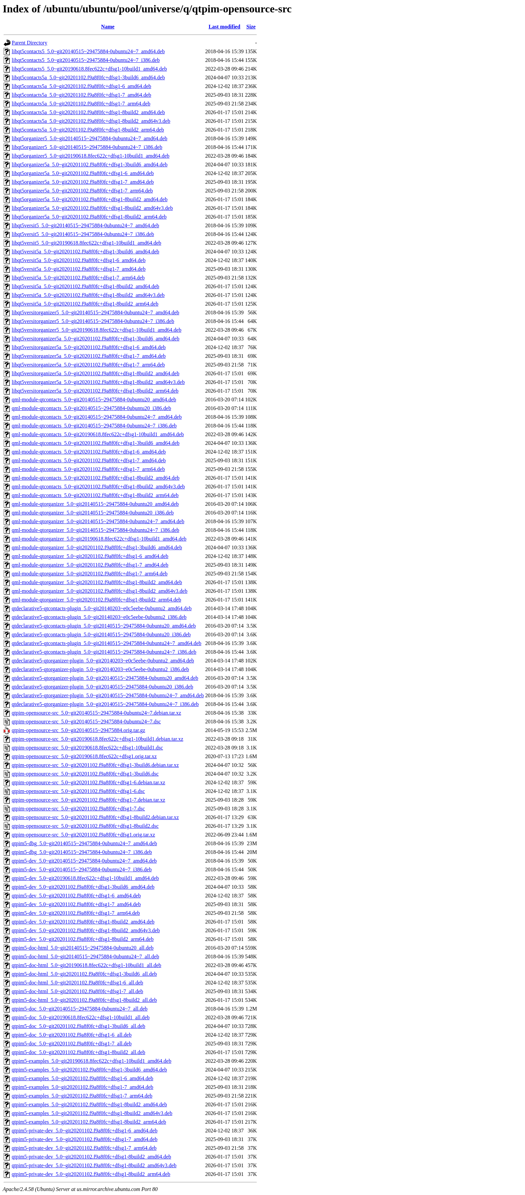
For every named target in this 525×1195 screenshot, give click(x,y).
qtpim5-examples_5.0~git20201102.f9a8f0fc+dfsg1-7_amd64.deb (82, 1087)
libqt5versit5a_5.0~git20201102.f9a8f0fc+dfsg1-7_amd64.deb (79, 269)
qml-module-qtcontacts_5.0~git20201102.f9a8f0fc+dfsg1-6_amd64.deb (89, 452)
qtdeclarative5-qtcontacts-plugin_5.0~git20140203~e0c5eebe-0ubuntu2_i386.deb (99, 617)
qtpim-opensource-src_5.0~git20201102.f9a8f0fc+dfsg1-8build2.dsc (85, 826)
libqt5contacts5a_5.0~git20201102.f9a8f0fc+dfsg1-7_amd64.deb (81, 95)
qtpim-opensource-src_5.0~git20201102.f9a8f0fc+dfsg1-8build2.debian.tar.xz (95, 817)
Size (251, 26)
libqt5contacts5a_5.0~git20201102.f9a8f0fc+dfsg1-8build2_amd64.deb (88, 112)
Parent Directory (29, 43)
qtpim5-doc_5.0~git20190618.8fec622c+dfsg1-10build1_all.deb (81, 1017)
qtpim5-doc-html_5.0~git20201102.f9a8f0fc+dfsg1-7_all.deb (77, 991)
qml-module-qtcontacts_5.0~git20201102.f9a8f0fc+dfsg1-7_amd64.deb (89, 460)
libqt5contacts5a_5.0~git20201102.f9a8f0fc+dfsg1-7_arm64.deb (81, 103)
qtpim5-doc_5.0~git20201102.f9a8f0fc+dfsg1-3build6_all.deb (78, 1026)
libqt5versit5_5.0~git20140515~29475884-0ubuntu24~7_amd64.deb (85, 225)
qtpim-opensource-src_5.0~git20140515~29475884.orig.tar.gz (78, 730)
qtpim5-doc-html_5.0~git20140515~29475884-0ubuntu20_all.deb (83, 948)
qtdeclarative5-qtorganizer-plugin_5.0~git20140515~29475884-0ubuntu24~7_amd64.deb (108, 695)
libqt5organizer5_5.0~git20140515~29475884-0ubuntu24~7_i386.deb (87, 147)
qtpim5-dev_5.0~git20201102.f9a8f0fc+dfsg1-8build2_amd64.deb (83, 922)
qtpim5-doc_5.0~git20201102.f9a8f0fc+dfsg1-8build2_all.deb (78, 1052)
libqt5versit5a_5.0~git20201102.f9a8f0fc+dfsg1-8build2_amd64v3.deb (88, 295)
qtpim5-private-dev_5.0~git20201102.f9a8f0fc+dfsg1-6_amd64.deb (84, 1130)
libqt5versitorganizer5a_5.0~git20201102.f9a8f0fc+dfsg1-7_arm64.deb (88, 365)
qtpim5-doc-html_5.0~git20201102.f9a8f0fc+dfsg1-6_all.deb (77, 982)
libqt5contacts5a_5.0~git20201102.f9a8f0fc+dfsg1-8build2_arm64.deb (88, 130)
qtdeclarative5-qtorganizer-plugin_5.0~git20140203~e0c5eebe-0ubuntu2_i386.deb (100, 669)
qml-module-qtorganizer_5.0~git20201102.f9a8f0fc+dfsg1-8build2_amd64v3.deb (100, 591)
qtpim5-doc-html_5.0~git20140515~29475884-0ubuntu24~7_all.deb (85, 956)
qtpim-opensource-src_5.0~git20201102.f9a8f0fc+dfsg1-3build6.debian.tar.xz (95, 765)
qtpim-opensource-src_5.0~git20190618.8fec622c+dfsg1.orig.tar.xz (84, 756)
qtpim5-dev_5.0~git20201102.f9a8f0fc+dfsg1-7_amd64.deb (76, 904)
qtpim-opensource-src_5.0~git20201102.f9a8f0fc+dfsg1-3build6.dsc (85, 774)
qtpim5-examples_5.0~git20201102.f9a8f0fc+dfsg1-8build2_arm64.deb (89, 1122)
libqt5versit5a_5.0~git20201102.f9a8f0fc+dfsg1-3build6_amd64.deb (85, 251)
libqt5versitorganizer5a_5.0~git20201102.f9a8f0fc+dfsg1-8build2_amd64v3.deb (98, 382)
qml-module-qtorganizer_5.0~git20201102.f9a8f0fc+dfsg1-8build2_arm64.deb (96, 600)
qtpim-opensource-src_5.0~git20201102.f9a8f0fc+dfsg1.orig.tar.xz (83, 835)
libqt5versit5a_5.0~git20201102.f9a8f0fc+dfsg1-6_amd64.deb (79, 260)
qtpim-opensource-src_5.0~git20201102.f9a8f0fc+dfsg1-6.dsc (78, 791)
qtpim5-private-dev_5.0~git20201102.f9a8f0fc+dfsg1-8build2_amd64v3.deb (94, 1165)
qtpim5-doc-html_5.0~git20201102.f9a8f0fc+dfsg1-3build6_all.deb (84, 974)
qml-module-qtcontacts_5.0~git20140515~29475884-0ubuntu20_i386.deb (91, 408)
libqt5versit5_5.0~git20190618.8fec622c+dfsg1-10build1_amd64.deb (86, 243)
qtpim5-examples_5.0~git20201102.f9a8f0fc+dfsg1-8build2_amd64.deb (89, 1104)
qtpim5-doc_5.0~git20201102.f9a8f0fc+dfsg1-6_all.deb (72, 1035)
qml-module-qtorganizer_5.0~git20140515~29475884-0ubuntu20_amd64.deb (95, 504)
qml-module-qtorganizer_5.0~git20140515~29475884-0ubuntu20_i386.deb (93, 512)
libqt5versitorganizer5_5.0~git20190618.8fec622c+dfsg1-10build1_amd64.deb (96, 330)
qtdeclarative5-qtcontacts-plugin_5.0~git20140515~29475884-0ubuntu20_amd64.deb (104, 626)
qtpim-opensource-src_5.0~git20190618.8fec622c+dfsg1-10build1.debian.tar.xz (97, 739)
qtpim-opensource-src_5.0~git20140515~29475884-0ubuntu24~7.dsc (86, 721)
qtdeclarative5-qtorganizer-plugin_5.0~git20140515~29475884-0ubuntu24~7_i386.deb (105, 704)
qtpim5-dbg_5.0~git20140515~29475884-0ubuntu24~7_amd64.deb (84, 843)
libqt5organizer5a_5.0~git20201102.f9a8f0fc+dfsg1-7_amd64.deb (83, 182)
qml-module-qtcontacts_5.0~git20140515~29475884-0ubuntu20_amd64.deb (94, 399)
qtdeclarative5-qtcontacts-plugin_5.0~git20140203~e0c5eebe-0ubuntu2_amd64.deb (102, 608)
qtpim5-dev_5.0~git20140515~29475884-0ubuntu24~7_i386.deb (82, 869)
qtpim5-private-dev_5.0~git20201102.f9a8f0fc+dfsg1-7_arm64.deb (84, 1148)
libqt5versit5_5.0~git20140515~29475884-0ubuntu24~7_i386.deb (83, 234)
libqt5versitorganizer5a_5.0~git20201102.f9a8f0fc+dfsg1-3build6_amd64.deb (95, 338)
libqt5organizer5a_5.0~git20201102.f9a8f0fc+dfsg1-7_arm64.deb (82, 190)
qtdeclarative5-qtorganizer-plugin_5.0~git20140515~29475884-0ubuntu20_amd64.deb (105, 678)
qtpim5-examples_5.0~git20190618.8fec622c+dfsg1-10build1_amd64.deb (91, 1061)
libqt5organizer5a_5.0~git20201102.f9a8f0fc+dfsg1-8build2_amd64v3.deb (92, 208)
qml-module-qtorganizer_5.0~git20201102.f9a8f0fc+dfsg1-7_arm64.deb (89, 573)
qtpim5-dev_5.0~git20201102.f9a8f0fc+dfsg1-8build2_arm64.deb (83, 939)
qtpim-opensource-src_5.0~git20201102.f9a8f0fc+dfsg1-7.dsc (78, 808)
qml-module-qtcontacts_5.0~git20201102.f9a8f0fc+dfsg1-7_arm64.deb (88, 469)
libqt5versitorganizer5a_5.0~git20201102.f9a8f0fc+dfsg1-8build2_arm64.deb (95, 391)
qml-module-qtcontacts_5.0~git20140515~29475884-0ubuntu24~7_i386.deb (94, 425)
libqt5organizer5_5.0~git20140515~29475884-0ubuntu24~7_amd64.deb (89, 138)
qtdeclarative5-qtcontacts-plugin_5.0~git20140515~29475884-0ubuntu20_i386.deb (101, 634)
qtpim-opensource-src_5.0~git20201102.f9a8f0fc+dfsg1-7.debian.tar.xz (88, 800)
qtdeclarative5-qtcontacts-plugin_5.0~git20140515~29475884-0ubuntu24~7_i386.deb (104, 652)
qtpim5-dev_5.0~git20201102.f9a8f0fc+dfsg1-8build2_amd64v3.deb (86, 930)
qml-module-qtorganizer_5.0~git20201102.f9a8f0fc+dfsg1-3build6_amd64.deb (97, 547)
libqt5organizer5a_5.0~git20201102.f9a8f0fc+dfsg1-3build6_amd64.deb (89, 164)
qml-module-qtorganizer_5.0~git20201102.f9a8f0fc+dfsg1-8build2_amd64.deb (97, 582)
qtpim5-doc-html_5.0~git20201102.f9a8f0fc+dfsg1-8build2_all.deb (84, 1000)
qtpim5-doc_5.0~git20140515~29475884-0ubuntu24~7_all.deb (80, 1009)
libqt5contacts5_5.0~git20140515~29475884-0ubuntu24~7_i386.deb (86, 60)
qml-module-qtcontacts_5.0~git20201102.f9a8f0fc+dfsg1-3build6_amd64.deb (95, 443)
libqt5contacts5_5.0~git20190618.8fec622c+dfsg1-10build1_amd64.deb (89, 69)
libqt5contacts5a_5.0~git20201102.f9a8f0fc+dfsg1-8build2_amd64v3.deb (91, 121)
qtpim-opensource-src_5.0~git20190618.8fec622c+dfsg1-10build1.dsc (87, 747)
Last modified (224, 26)
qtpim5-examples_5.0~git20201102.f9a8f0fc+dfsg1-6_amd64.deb (82, 1078)
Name (108, 26)
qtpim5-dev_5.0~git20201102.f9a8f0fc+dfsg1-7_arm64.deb (76, 913)
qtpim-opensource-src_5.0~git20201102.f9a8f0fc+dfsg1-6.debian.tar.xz (88, 782)
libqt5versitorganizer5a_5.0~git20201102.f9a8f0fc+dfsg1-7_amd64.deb (89, 356)
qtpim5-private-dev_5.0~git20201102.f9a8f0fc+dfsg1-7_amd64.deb (84, 1139)
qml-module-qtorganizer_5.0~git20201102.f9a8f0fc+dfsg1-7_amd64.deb (90, 565)
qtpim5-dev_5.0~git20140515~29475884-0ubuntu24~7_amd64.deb (84, 861)
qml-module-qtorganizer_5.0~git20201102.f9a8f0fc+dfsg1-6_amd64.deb (90, 556)
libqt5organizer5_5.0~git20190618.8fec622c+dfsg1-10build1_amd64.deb (90, 156)
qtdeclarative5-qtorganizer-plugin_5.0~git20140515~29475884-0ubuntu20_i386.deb (102, 687)
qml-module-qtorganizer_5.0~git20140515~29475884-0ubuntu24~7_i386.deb (95, 530)
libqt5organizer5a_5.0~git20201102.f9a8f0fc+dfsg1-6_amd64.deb (83, 173)
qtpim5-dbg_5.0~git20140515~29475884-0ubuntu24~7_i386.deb (82, 852)
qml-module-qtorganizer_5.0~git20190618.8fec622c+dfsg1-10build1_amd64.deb (99, 539)
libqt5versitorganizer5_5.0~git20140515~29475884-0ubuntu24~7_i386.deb (93, 321)
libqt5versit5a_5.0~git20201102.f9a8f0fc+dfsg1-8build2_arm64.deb (85, 304)
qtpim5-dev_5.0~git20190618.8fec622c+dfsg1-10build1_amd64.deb (85, 878)
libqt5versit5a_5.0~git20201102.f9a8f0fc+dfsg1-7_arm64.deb (78, 278)
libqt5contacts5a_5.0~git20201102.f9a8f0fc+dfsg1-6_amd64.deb (81, 86)
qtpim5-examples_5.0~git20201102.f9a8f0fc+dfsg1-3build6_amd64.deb (89, 1069)
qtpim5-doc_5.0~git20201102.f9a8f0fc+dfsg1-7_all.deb (72, 1043)
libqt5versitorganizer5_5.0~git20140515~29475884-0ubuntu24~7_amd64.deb (95, 312)
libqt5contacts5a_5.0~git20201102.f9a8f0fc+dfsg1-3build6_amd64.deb (88, 77)
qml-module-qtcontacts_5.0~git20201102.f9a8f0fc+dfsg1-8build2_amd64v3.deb (98, 486)
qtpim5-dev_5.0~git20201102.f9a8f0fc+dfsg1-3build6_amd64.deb (83, 887)
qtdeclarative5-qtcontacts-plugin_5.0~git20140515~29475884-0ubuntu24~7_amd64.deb (106, 643)
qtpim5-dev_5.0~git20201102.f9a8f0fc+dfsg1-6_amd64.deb (76, 895)
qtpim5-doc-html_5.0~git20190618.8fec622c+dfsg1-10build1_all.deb (86, 965)
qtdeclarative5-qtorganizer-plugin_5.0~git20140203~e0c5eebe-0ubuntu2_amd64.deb (103, 660)
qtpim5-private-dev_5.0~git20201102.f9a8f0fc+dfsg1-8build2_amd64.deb (91, 1157)
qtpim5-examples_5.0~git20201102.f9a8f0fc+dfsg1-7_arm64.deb (82, 1096)
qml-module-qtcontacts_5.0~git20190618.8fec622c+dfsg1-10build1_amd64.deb (98, 434)
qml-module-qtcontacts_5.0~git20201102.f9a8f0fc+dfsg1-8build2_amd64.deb (95, 478)
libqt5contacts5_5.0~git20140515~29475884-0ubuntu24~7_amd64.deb (88, 51)
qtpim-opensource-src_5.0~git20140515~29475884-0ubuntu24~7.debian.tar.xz (96, 713)
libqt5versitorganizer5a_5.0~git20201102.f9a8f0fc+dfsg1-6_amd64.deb (89, 347)
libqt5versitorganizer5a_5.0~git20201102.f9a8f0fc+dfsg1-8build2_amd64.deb (95, 373)
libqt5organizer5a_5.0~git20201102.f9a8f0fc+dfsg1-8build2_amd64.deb (89, 199)
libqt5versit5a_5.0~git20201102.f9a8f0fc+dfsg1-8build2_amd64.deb (85, 286)
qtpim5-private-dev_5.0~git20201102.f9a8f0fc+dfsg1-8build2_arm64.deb (91, 1174)
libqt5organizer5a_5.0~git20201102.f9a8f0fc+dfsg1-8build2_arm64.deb (89, 217)
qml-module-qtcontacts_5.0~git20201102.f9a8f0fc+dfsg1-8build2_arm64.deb (95, 495)
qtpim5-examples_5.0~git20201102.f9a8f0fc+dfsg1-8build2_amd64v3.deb (92, 1113)
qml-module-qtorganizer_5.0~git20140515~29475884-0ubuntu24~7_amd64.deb (98, 521)
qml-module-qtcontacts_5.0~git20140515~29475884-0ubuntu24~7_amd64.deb (97, 417)
